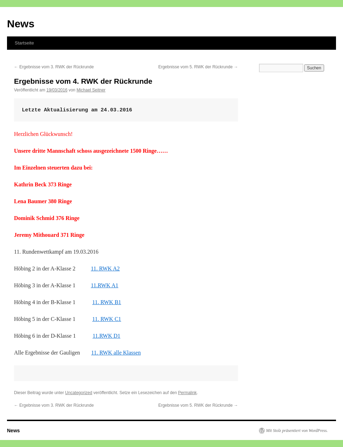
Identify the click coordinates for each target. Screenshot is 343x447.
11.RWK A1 (105, 285)
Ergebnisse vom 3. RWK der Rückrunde (54, 66)
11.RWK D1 (106, 336)
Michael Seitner (91, 90)
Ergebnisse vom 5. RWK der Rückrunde (198, 66)
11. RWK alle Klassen (116, 353)
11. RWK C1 (106, 319)
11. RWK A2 (105, 268)
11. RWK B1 (106, 302)
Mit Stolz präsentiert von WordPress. (297, 430)
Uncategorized (78, 392)
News (20, 23)
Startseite (24, 43)
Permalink (187, 392)
